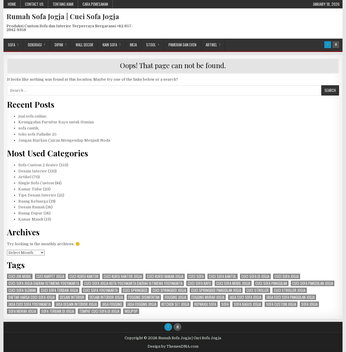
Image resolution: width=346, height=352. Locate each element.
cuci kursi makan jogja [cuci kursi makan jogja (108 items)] (165, 276)
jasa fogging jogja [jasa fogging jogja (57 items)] (141, 304)
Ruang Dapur (30, 213)
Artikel (211, 45)
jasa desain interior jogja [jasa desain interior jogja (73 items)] (76, 304)
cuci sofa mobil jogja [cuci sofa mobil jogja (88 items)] (233, 283)
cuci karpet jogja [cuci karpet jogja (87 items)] (50, 276)
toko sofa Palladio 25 (37, 134)
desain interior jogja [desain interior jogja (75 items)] (106, 297)
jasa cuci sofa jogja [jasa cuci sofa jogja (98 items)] (245, 297)
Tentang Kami (63, 4)
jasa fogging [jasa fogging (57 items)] (112, 304)
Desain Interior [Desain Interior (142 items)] (72, 297)
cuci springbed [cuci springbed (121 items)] (135, 290)
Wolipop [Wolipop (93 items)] (131, 311)
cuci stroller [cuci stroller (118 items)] (257, 290)
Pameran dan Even (182, 45)
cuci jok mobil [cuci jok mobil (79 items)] (19, 276)
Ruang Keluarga (33, 201)
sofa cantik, (28, 128)
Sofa (11, 45)
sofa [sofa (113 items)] (225, 304)
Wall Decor (84, 45)
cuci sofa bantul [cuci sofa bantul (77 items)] (222, 276)
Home (12, 4)
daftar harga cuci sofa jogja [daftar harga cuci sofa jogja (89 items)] (31, 297)
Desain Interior (32, 171)
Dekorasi (35, 45)
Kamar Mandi (30, 219)
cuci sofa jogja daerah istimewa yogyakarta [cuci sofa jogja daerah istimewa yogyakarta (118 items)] (43, 283)
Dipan (59, 45)
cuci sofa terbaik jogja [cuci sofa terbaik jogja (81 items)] (59, 290)
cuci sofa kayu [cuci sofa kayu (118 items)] (199, 283)
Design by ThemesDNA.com (173, 346)
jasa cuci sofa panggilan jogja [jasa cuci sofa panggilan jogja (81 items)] (290, 297)
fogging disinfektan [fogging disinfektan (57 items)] (143, 297)
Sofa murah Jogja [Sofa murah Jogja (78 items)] (22, 311)
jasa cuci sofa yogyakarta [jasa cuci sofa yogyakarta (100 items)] (29, 304)
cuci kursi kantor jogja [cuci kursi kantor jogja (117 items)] (123, 276)
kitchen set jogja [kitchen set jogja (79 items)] (175, 304)
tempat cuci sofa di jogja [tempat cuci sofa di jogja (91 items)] (99, 311)
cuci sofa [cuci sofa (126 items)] (196, 276)
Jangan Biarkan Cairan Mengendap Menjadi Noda (64, 140)
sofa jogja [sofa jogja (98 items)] (309, 304)
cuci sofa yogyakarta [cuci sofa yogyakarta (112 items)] (100, 290)
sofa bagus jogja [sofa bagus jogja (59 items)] (247, 304)
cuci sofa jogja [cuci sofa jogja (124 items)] (287, 276)
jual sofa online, (32, 116)
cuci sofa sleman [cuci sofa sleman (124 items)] (22, 290)
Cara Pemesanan (95, 4)
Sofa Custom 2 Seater (38, 165)
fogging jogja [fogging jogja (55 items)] (175, 297)
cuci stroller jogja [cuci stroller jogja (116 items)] (289, 290)
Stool (151, 45)
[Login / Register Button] (327, 44)
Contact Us (34, 4)
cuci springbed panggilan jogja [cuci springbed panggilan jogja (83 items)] (216, 290)
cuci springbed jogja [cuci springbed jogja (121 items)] (169, 290)
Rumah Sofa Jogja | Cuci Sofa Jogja (62, 16)
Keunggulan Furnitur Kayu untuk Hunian (56, 122)
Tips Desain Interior (37, 195)
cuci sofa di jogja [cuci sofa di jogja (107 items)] (255, 276)
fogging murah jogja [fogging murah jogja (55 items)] (207, 297)
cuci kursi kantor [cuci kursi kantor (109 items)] (83, 276)
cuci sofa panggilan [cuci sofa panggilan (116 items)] (271, 283)
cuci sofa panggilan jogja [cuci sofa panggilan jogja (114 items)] (312, 283)
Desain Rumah (31, 207)
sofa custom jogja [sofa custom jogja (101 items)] (281, 304)
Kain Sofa (110, 45)
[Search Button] (335, 44)
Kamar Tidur (30, 189)
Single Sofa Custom (36, 183)
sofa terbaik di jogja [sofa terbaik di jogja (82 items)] (57, 311)
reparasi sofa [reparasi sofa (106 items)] (205, 304)
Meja (133, 45)
